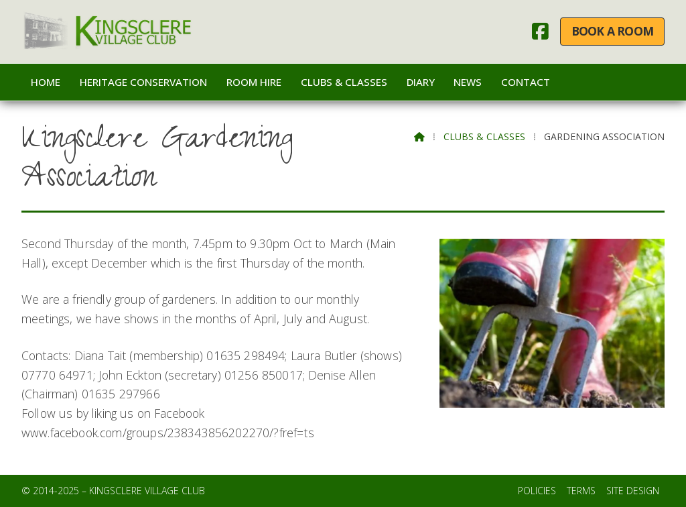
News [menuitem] (468, 82)
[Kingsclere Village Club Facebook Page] (540, 34)
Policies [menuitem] (537, 490)
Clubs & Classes (484, 136)
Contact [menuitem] (525, 82)
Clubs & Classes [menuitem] (344, 82)
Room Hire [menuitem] (253, 82)
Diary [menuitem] (421, 82)
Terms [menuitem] (581, 490)
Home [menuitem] (45, 82)
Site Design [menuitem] (632, 490)
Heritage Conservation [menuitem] (143, 82)
